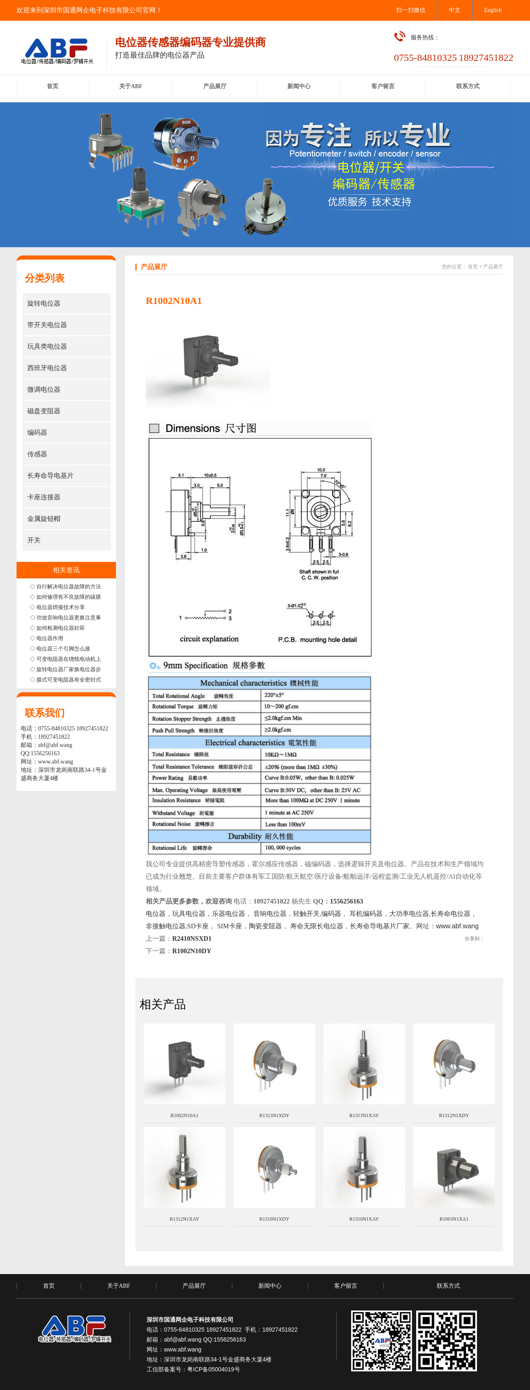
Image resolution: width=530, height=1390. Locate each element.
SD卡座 (198, 926)
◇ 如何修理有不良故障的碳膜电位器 (73, 597)
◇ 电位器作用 (46, 638)
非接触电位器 (166, 926)
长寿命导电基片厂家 (380, 926)
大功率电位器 (409, 913)
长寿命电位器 (450, 913)
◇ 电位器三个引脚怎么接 (60, 649)
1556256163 (346, 901)
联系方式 (448, 1286)
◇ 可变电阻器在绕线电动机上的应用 (73, 659)
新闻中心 (270, 1286)
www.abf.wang (55, 762)
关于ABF (118, 1286)
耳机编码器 (366, 913)
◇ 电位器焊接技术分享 (57, 607)
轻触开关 (306, 913)
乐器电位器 (228, 913)
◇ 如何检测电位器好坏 (57, 628)
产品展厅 (493, 267)
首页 (473, 267)
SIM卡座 (228, 926)
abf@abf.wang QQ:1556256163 (205, 1339)
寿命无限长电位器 (316, 926)
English (493, 10)
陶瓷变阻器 (265, 926)
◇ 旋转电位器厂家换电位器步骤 (68, 669)
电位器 (156, 913)
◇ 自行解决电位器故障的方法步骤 (71, 586)
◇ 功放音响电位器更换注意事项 (68, 617)
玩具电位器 (188, 913)
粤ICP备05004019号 (213, 1369)
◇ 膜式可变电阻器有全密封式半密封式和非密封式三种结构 (100, 680)
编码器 (331, 913)
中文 (454, 10)
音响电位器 (270, 913)
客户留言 (345, 1286)
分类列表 (45, 278)
